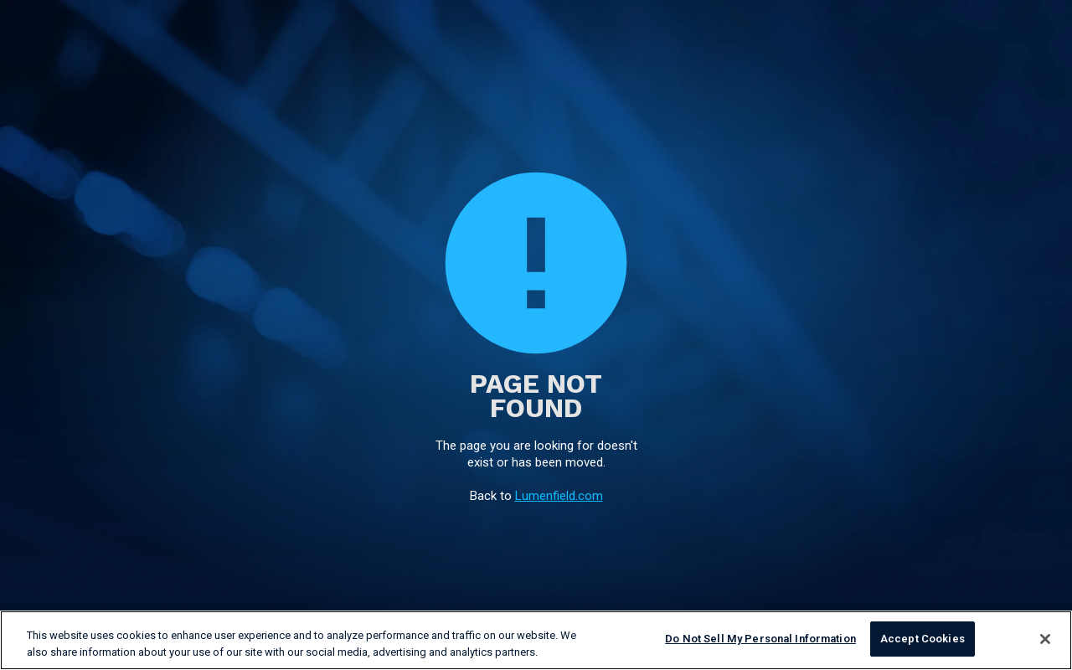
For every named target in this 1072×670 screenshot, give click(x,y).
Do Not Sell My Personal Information (760, 638)
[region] (536, 640)
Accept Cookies (922, 638)
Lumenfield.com (559, 495)
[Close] (1045, 639)
